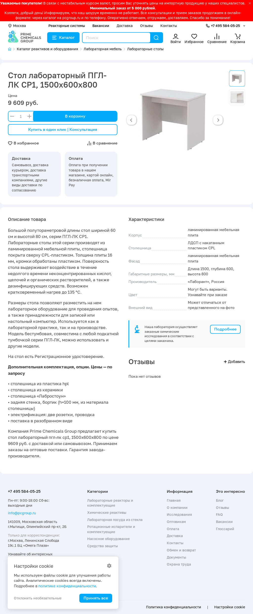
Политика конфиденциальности (173, 607)
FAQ (219, 514)
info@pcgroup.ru (22, 513)
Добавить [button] (234, 361)
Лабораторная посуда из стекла (115, 520)
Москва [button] (17, 26)
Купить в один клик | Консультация (62, 129)
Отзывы (146, 26)
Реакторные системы (66, 26)
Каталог (63, 37)
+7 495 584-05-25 (225, 26)
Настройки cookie (229, 607)
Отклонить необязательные (38, 598)
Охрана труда (179, 564)
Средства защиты (102, 546)
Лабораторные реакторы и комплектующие (110, 502)
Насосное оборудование (108, 539)
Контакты (168, 26)
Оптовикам (176, 522)
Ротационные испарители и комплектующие (111, 529)
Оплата (173, 529)
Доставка (125, 26)
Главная (174, 500)
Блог (220, 500)
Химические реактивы (106, 512)
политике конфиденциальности (67, 586)
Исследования (179, 514)
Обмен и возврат (181, 550)
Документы (176, 557)
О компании (177, 507)
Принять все (96, 597)
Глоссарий (225, 529)
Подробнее (225, 329)
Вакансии (100, 26)
